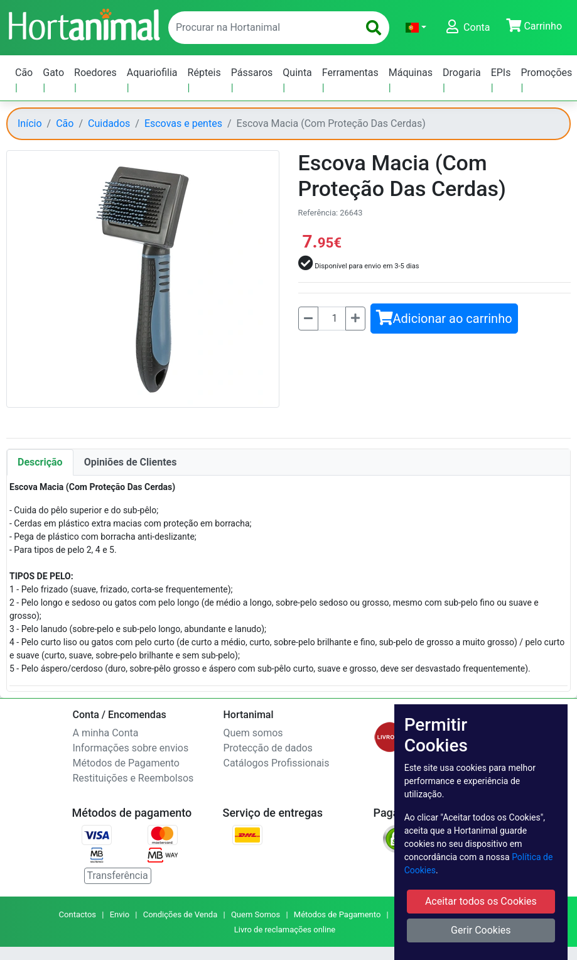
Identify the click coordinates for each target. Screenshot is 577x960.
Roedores (95, 73)
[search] (373, 27)
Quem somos (253, 733)
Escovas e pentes (183, 123)
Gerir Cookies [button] (481, 930)
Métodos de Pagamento (126, 763)
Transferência (117, 875)
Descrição (40, 462)
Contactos (77, 914)
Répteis (204, 73)
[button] (416, 27)
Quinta (297, 73)
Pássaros (252, 73)
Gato (53, 73)
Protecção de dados (268, 748)
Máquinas (411, 73)
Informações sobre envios (131, 748)
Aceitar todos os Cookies (481, 901)
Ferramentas (350, 73)
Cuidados (109, 123)
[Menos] (308, 318)
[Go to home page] (83, 23)
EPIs (501, 73)
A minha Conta (106, 733)
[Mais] (355, 318)
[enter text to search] (260, 27)
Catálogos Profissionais (277, 763)
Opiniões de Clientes (130, 462)
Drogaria (462, 73)
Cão (24, 73)
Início (30, 123)
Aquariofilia (152, 73)
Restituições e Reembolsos (133, 778)
